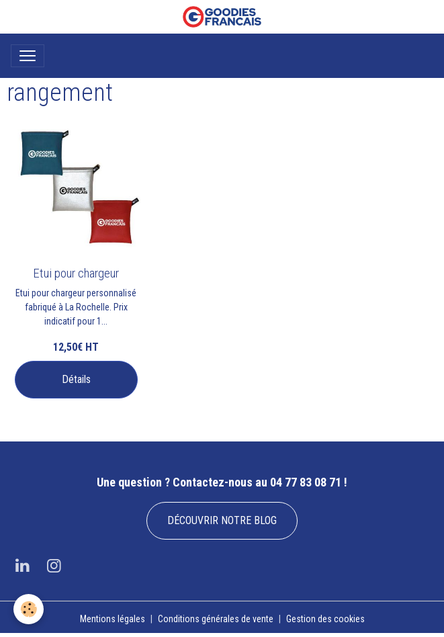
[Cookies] (28, 609)
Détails (76, 379)
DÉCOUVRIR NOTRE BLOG (222, 520)
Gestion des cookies (325, 618)
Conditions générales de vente (215, 618)
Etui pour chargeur (76, 273)
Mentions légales (112, 618)
